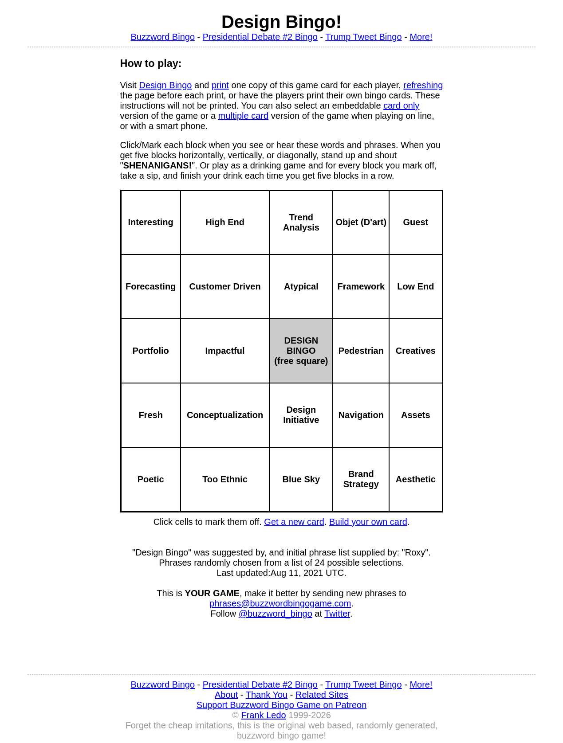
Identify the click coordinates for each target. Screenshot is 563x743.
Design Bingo (165, 85)
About (226, 695)
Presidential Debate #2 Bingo (260, 37)
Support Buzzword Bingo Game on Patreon (282, 705)
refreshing (423, 85)
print (220, 85)
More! (420, 37)
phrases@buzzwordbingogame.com (280, 603)
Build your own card (368, 522)
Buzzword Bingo (162, 37)
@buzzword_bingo (275, 613)
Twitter (337, 613)
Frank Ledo (263, 715)
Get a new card (294, 522)
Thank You (267, 695)
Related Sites (321, 695)
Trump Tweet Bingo (363, 37)
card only (401, 105)
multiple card (243, 116)
